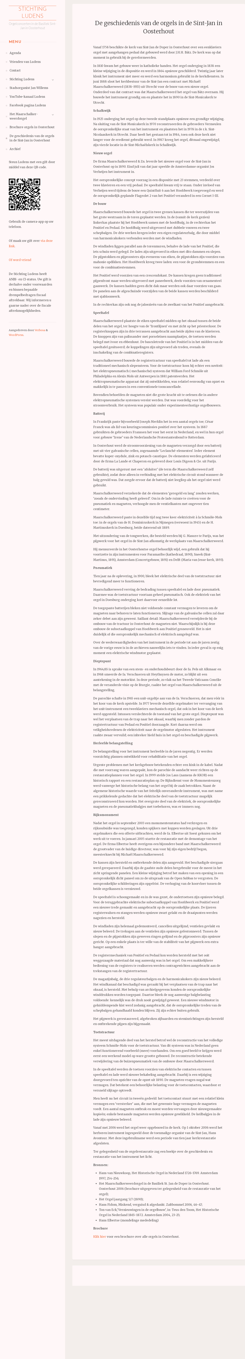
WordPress (16, 336)
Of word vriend (20, 261)
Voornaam (91, 1292)
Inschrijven (110, 1321)
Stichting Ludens (32, 13)
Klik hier (99, 1236)
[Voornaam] (110, 1298)
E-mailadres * (94, 1280)
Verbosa (39, 331)
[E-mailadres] (110, 1285)
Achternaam (92, 1305)
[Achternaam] (110, 1311)
